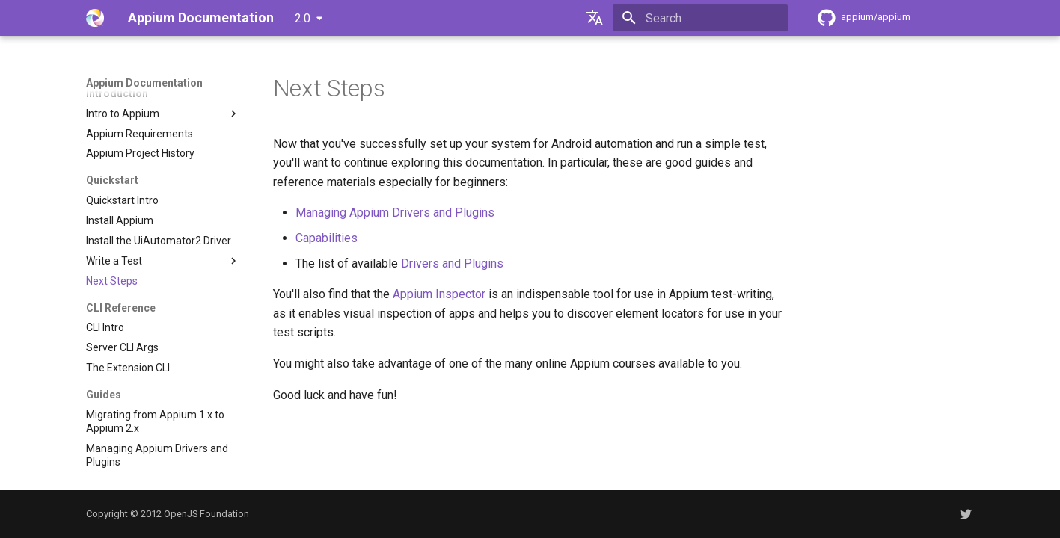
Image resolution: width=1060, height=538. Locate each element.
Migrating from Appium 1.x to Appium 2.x (155, 421)
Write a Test (163, 261)
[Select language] (595, 18)
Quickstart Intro (122, 200)
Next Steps (112, 281)
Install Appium (119, 220)
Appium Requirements (139, 134)
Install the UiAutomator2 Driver (158, 241)
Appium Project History (140, 153)
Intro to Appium (163, 113)
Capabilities (326, 238)
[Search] (700, 17)
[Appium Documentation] (95, 18)
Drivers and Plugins (452, 263)
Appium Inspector (439, 294)
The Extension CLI (128, 368)
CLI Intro (105, 327)
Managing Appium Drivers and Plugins (157, 455)
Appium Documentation (144, 83)
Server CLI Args (122, 347)
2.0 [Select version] (302, 18)
